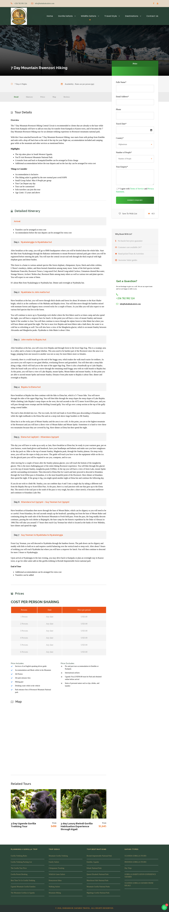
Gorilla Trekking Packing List (21, 862)
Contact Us (152, 16)
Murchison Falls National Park (97, 880)
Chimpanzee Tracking (56, 868)
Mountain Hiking (55, 893)
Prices (42, 97)
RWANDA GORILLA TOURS (135, 862)
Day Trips (128, 868)
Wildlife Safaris (88, 16)
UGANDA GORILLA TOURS (135, 856)
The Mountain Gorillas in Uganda (23, 893)
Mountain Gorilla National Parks (98, 887)
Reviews (67, 97)
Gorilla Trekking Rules (19, 856)
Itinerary (29, 97)
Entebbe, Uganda (93, 862)
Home (50, 16)
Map (54, 97)
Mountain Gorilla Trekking (58, 856)
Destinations (131, 16)
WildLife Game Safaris (57, 874)
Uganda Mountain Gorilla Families (23, 887)
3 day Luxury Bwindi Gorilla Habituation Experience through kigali (77, 826)
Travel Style (110, 16)
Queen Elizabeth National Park (98, 874)
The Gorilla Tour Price (19, 868)
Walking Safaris (54, 887)
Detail (16, 97)
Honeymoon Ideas (55, 880)
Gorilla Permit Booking (19, 874)
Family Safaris (54, 862)
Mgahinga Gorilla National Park (98, 893)
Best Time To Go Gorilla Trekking (23, 880)
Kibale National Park (94, 868)
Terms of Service (137, 189)
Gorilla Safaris (65, 16)
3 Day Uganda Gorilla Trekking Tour (23, 825)
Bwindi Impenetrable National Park (99, 856)
